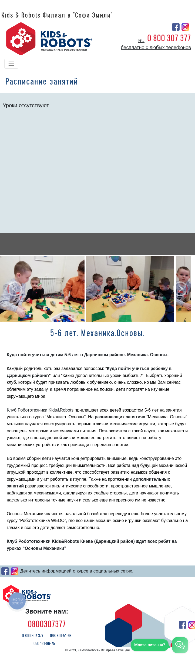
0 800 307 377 (169, 38)
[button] (14, 288)
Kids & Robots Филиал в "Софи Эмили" (57, 15)
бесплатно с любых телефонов (156, 47)
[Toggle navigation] (11, 64)
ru (141, 40)
